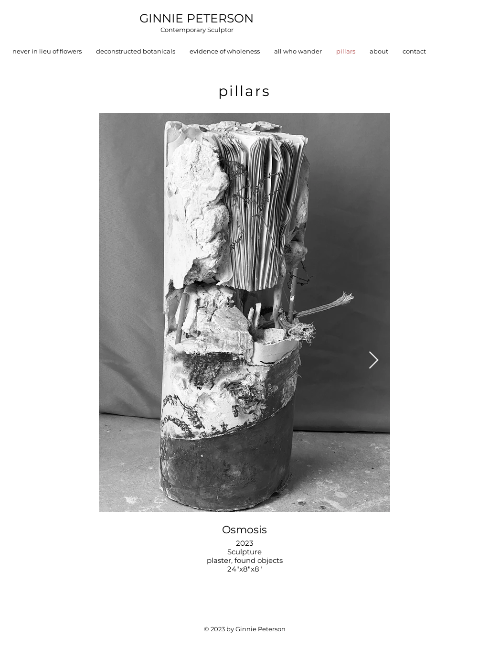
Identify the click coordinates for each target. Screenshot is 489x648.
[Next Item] (373, 360)
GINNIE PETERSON (196, 18)
